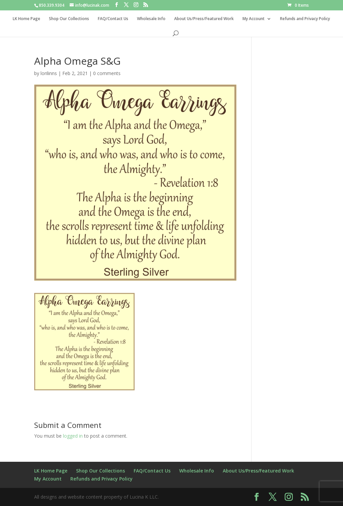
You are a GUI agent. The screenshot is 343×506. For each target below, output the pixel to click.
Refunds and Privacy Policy (305, 18)
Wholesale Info (151, 18)
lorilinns (49, 73)
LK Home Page (26, 18)
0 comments (107, 73)
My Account (254, 18)
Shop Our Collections (69, 18)
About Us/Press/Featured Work (204, 18)
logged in (73, 436)
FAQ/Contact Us (113, 18)
